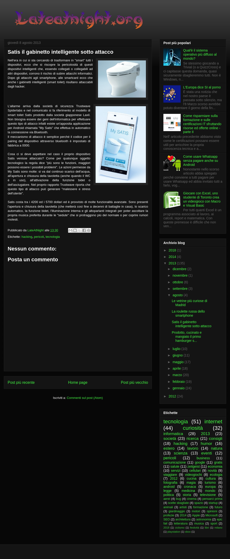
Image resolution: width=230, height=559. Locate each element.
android (169, 487)
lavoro (192, 448)
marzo (177, 375)
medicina (188, 491)
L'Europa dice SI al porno (202, 87)
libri (207, 527)
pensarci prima (212, 499)
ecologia (216, 475)
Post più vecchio (134, 382)
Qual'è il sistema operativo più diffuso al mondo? (200, 54)
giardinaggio (177, 511)
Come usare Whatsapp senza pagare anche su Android (200, 161)
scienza (181, 453)
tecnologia (53, 237)
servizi (175, 470)
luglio (176, 349)
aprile (177, 368)
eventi (206, 453)
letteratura (181, 523)
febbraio (178, 382)
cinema (192, 499)
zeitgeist (193, 466)
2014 (173, 257)
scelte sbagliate (178, 503)
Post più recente (21, 382)
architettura (182, 519)
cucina (191, 478)
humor (206, 443)
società (169, 438)
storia (187, 495)
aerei (166, 499)
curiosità (193, 428)
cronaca (190, 487)
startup (213, 503)
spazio (198, 503)
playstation (173, 531)
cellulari (195, 470)
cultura (211, 478)
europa (210, 487)
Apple (196, 515)
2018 (173, 250)
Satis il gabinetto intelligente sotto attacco (191, 324)
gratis (218, 462)
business (203, 458)
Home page (77, 382)
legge (167, 491)
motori (196, 511)
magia (191, 482)
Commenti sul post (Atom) (85, 398)
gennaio (178, 388)
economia (215, 466)
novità (212, 470)
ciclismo (179, 527)
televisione (208, 495)
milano (218, 527)
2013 (173, 263)
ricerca (192, 438)
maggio (178, 362)
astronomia (203, 519)
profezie (168, 515)
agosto (178, 295)
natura (216, 448)
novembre (180, 275)
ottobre (178, 282)
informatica (173, 433)
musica (199, 523)
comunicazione (174, 462)
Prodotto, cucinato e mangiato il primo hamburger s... (187, 337)
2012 (173, 396)
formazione (200, 507)
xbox (188, 531)
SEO (166, 519)
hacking (27, 237)
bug (178, 499)
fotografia (170, 482)
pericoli (39, 237)
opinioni (212, 511)
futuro (218, 507)
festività (194, 527)
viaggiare (170, 475)
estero (169, 448)
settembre (180, 289)
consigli (215, 438)
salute (174, 466)
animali (168, 507)
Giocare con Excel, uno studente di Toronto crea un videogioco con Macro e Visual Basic (202, 199)
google (200, 462)
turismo (210, 482)
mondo (210, 491)
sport (213, 523)
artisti (183, 507)
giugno (178, 355)
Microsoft (211, 515)
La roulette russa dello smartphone (188, 313)
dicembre (179, 269)
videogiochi (193, 475)
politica (168, 495)
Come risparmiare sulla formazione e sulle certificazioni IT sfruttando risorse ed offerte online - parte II (202, 124)
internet (213, 422)
